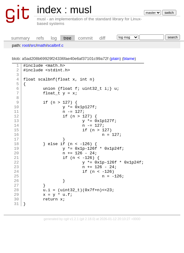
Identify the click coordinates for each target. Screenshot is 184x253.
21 (16, 177)
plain (115, 58)
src (33, 45)
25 (16, 199)
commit (85, 38)
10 (16, 116)
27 (16, 210)
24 (16, 193)
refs (40, 38)
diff (102, 38)
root (25, 45)
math (41, 45)
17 (16, 154)
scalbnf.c (55, 45)
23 (16, 188)
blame (128, 58)
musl (80, 9)
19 (16, 165)
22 (16, 182)
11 (16, 121)
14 (16, 138)
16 (16, 149)
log (54, 38)
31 (16, 232)
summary (20, 38)
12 (16, 127)
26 (16, 204)
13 (16, 132)
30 (16, 226)
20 (16, 171)
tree (67, 38)
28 (16, 215)
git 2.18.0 (87, 247)
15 (16, 143)
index (49, 9)
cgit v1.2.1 (71, 247)
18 (16, 160)
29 (16, 221)
